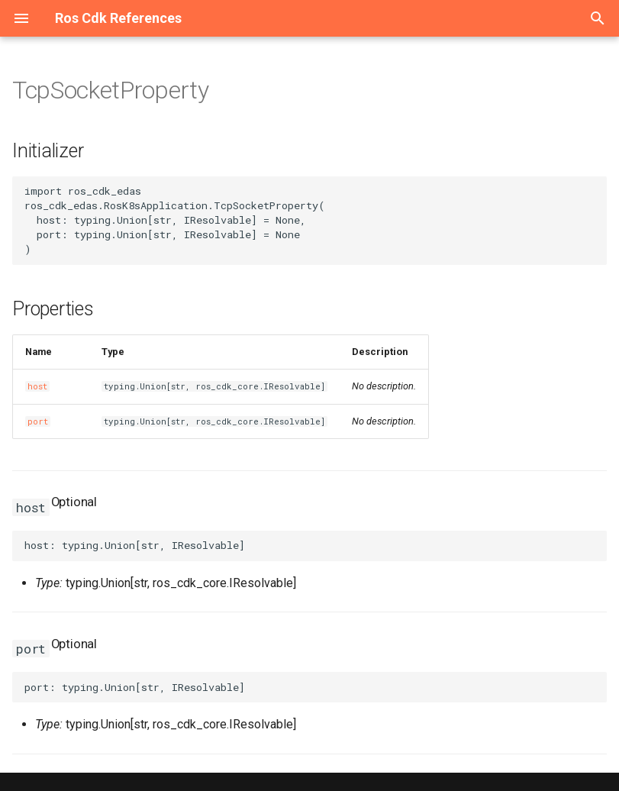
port (37, 421)
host (37, 386)
